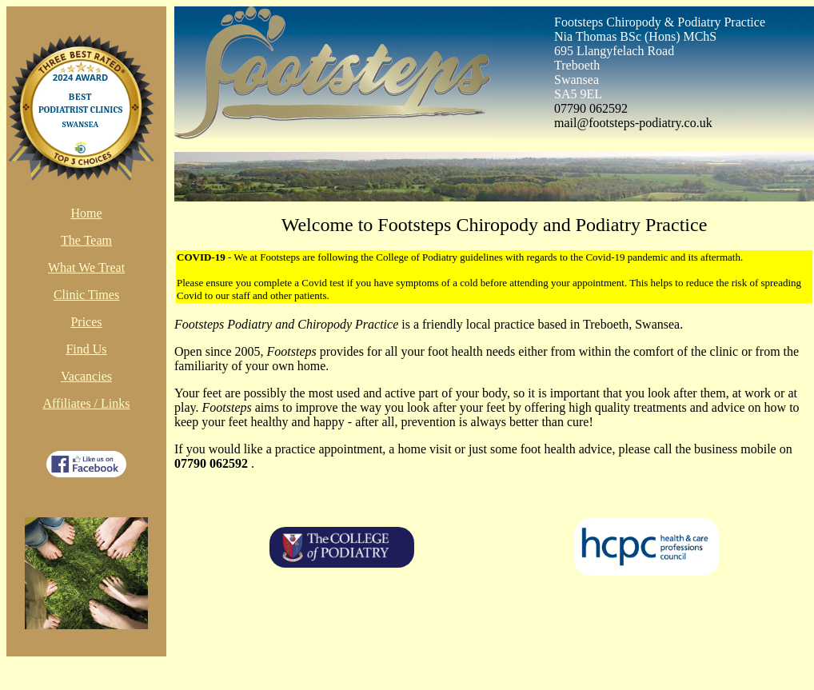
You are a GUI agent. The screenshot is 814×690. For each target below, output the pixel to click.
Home (86, 213)
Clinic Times (86, 294)
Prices (86, 322)
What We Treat (86, 267)
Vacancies (86, 376)
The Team (86, 240)
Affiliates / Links (86, 403)
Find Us (86, 349)
